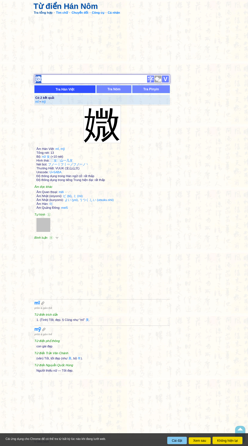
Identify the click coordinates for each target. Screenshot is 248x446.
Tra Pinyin (151, 89)
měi (64, 192)
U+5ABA (56, 172)
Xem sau (199, 440)
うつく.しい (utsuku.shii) (96, 200)
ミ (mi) (78, 196)
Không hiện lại (227, 440)
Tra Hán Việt (65, 89)
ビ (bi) (67, 196)
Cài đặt (177, 440)
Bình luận (46, 237)
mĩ (37, 101)
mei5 (64, 207)
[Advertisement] (124, 44)
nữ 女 (46, 156)
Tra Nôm (113, 89)
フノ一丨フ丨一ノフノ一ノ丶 (68, 164)
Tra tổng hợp (43, 12)
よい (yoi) (71, 200)
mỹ (44, 101)
